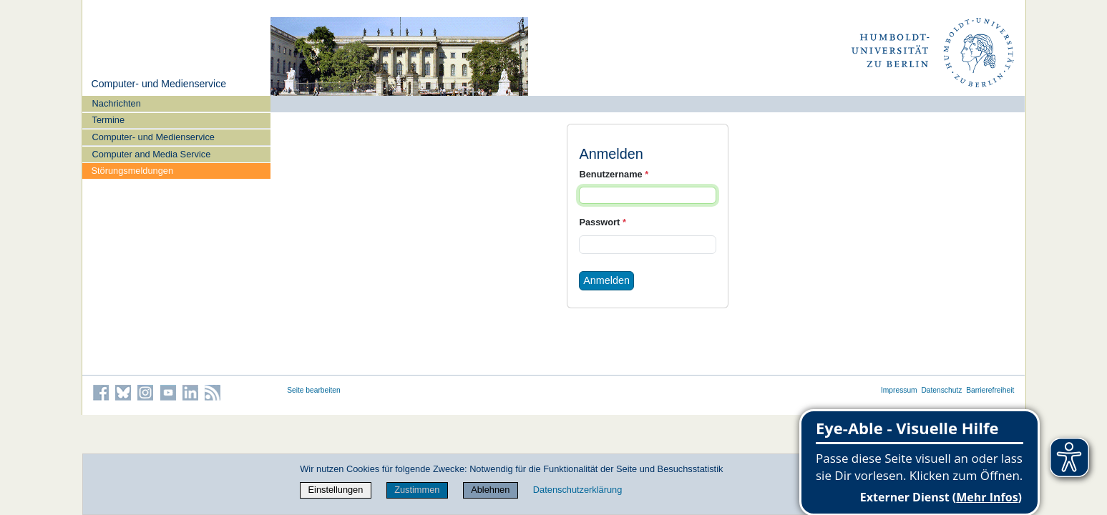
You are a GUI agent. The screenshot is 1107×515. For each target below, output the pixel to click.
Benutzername (613, 174)
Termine (108, 119)
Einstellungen (336, 489)
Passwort (602, 222)
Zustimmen (416, 489)
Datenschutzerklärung (577, 489)
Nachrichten (116, 103)
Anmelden (606, 280)
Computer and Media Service (151, 154)
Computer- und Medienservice (158, 83)
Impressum (899, 390)
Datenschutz (941, 390)
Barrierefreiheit (990, 390)
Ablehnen (490, 489)
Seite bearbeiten (314, 390)
